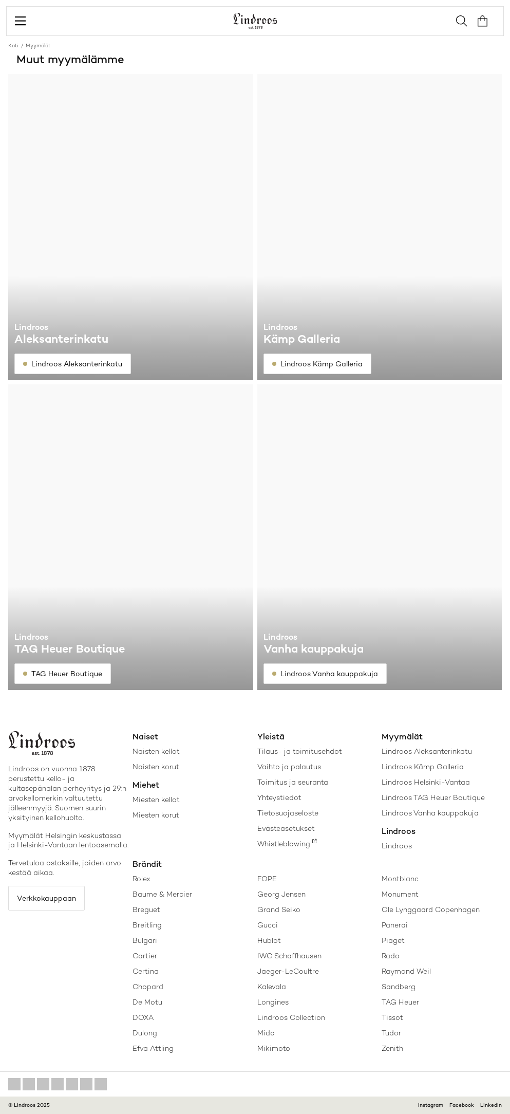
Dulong (145, 1032)
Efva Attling (153, 1048)
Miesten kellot (156, 799)
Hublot (269, 940)
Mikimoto (273, 1048)
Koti (13, 45)
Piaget (393, 940)
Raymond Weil (406, 971)
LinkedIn (491, 1105)
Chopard (148, 986)
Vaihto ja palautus (289, 766)
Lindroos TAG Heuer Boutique (433, 797)
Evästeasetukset (286, 828)
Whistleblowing (283, 843)
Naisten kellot (156, 751)
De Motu (147, 1002)
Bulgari (145, 940)
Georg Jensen (281, 894)
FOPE (267, 878)
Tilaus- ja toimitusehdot (299, 751)
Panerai (395, 925)
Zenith (392, 1048)
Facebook (461, 1105)
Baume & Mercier (162, 894)
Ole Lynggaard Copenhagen (431, 909)
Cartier (145, 955)
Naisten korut (156, 766)
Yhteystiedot (279, 797)
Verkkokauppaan (46, 898)
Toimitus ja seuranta (292, 782)
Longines (273, 1002)
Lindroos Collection (291, 1017)
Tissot (392, 1017)
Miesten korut (156, 815)
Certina (146, 971)
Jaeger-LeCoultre (288, 971)
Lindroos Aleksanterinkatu (427, 751)
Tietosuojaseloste (287, 813)
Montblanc (400, 878)
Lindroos (397, 845)
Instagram (430, 1105)
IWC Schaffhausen (289, 955)
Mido (266, 1032)
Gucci (267, 925)
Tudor (391, 1032)
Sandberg (398, 986)
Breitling (147, 925)
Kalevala (271, 986)
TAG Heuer (400, 1002)
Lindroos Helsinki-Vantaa (426, 782)
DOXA (143, 1017)
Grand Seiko (278, 909)
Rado (391, 955)
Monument (400, 894)
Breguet (146, 909)
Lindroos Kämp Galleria (423, 766)
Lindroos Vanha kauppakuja (430, 813)
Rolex (141, 878)
